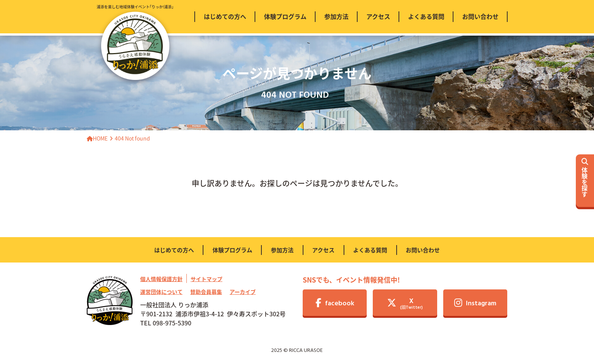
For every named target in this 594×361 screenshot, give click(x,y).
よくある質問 (370, 250)
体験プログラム (232, 250)
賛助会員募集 (206, 291)
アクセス (323, 250)
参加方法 (282, 250)
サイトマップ (206, 279)
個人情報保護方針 (161, 279)
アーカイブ (243, 291)
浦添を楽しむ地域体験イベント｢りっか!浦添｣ (135, 42)
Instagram (475, 303)
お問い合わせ (423, 250)
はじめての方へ (174, 250)
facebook (335, 303)
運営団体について (161, 291)
